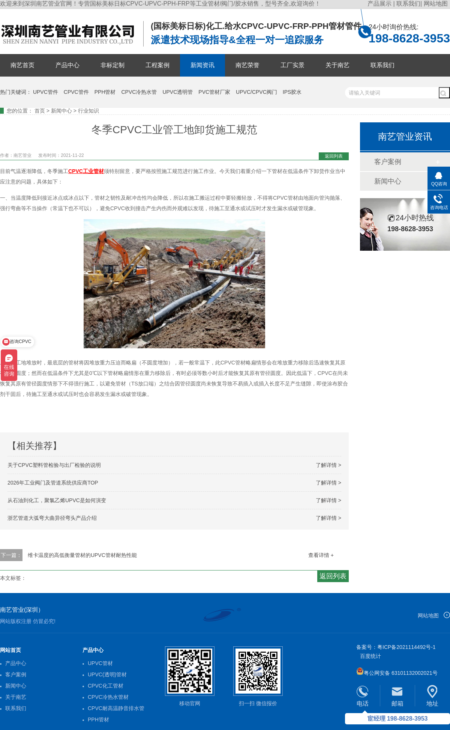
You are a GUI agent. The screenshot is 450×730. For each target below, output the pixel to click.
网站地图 (436, 3)
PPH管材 (105, 92)
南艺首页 (22, 65)
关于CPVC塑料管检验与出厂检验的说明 (54, 465)
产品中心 (68, 65)
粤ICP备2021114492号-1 (406, 647)
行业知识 (88, 111)
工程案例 (158, 65)
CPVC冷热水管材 (108, 697)
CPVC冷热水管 (139, 92)
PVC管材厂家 (214, 92)
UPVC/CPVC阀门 (256, 92)
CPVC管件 (76, 92)
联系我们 (408, 3)
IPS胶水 (292, 92)
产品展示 (380, 3)
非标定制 (112, 65)
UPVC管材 (100, 663)
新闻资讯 (202, 65)
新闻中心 (61, 111)
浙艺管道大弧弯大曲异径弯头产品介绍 (52, 518)
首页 (39, 111)
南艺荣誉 (248, 65)
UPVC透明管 (177, 92)
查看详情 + (321, 555)
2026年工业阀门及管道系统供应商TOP (53, 483)
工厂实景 (292, 65)
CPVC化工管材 (105, 686)
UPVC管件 (45, 92)
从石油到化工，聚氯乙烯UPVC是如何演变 (57, 500)
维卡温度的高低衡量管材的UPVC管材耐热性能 (82, 555)
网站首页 (10, 650)
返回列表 (334, 156)
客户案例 (387, 162)
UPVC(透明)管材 (107, 674)
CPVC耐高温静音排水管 (116, 708)
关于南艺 (338, 65)
